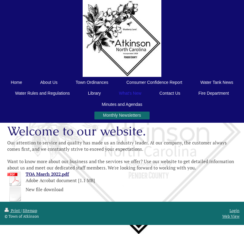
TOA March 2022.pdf (47, 174)
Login (234, 210)
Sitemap (30, 210)
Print (13, 210)
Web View (230, 216)
